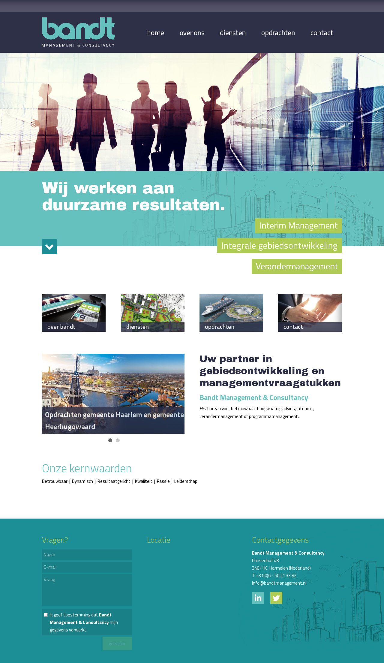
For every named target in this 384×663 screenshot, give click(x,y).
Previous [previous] (8, 112)
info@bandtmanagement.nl (279, 583)
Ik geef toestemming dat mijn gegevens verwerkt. (84, 622)
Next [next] (376, 112)
